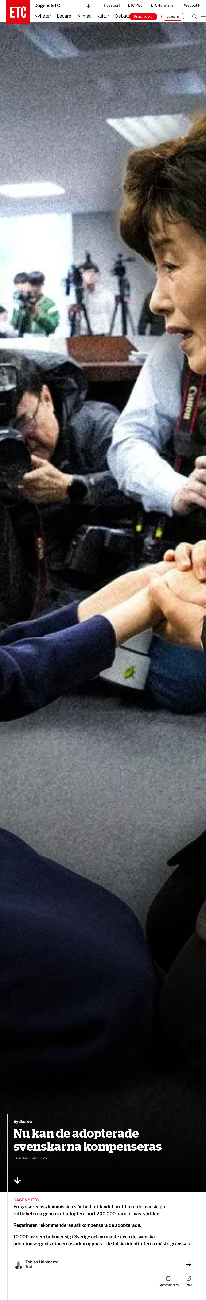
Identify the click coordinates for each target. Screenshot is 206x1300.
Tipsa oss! (111, 5)
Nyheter (42, 16)
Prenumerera (143, 16)
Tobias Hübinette (41, 1262)
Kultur (103, 16)
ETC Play (135, 5)
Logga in (173, 16)
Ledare (64, 16)
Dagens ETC (62, 5)
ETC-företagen (163, 5)
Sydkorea (22, 1121)
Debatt (122, 16)
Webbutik (192, 5)
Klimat (84, 16)
